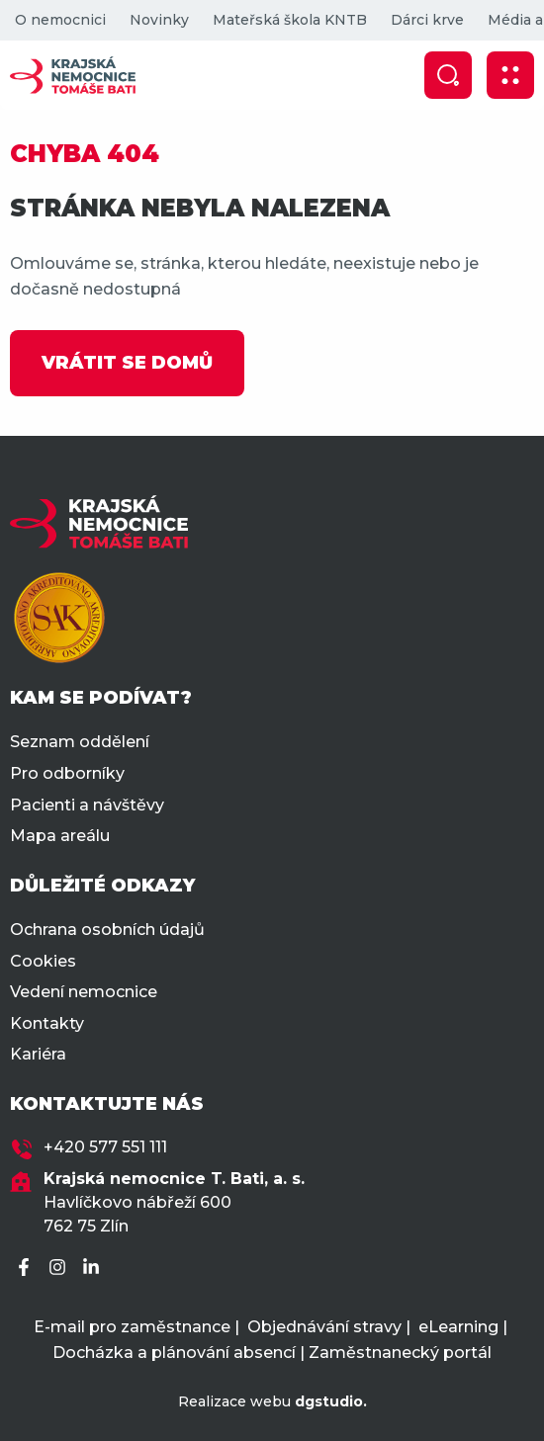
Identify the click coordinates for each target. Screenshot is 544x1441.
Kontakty (47, 1023)
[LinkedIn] (94, 1268)
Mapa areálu (60, 835)
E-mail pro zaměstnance (132, 1326)
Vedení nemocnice (83, 991)
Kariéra (38, 1054)
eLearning (458, 1326)
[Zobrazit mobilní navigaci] (510, 75)
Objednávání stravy (324, 1326)
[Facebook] (27, 1268)
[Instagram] (60, 1268)
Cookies (43, 961)
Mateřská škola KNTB (290, 20)
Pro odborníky (67, 773)
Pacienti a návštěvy (87, 805)
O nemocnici (60, 20)
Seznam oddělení (79, 741)
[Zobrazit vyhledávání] (448, 75)
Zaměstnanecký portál (400, 1352)
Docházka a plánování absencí (174, 1352)
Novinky (159, 20)
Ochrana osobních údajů (107, 929)
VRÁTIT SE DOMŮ (127, 363)
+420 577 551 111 (105, 1147)
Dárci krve (427, 20)
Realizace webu (272, 1401)
